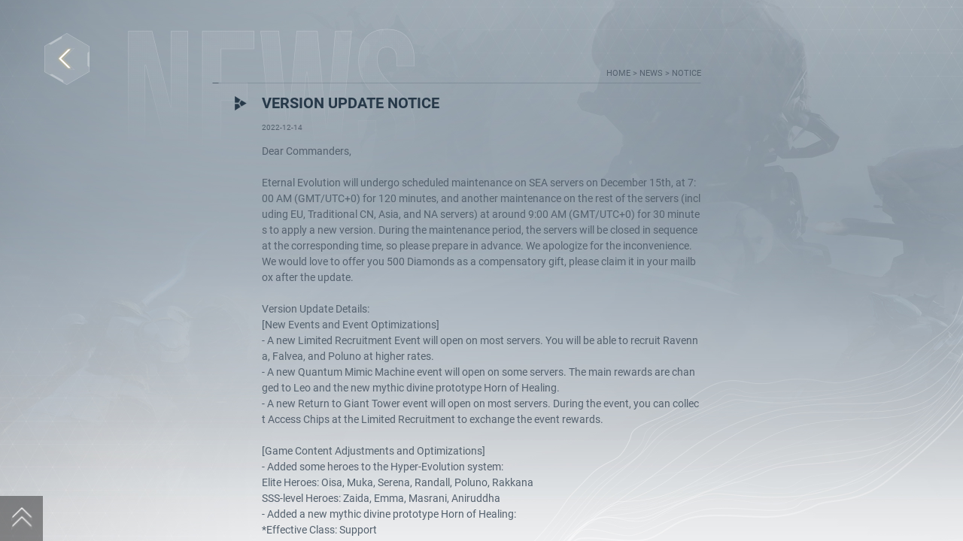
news (652, 73)
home (619, 73)
